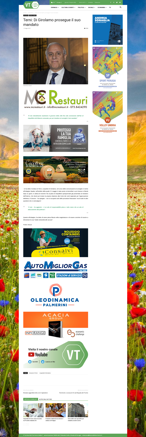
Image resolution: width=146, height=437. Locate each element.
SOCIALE (91, 7)
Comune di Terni (33, 373)
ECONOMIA (102, 7)
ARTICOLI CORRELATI (30, 399)
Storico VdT (82, 2)
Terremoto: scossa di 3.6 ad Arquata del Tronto (73, 393)
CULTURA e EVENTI (68, 7)
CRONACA (55, 7)
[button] (120, 7)
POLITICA (81, 7)
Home (25, 13)
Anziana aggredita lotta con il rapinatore (35, 393)
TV (110, 7)
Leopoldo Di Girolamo (45, 373)
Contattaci (90, 2)
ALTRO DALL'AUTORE (45, 399)
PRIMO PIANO (33, 15)
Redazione (97, 2)
